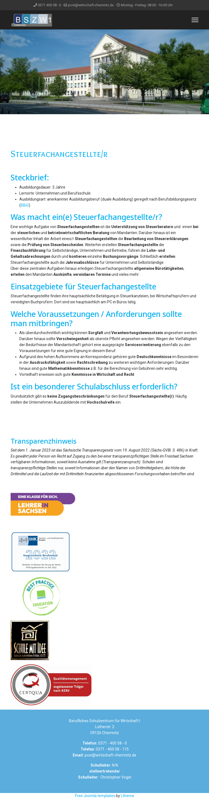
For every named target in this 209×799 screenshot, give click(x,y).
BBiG (25, 205)
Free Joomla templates (95, 796)
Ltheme (127, 796)
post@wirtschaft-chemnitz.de (91, 5)
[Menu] (195, 20)
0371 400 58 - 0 (49, 5)
